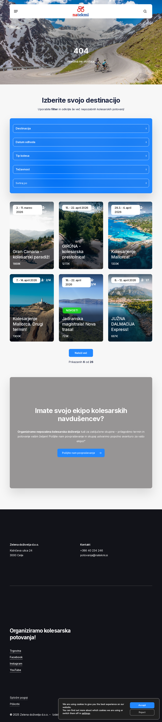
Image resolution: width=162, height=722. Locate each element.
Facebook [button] (16, 657)
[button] (16, 11)
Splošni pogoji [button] (19, 697)
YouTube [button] (15, 670)
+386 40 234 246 (91, 550)
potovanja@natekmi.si (94, 555)
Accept (142, 705)
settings (86, 713)
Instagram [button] (16, 663)
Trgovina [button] (15, 650)
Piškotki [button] (15, 704)
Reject (142, 712)
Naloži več (81, 352)
